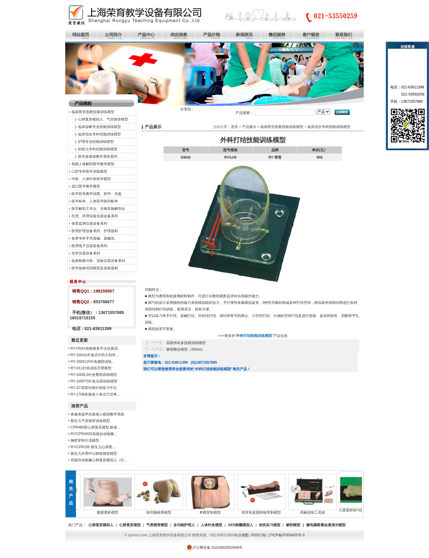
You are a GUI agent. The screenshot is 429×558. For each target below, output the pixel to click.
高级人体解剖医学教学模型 (93, 164)
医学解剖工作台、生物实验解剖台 (98, 209)
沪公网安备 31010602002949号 (214, 548)
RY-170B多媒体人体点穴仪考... (95, 394)
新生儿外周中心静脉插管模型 (94, 453)
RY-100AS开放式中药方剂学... (95, 355)
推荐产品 (79, 406)
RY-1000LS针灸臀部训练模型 (94, 375)
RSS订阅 (258, 535)
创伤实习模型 (269, 525)
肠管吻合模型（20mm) (184, 349)
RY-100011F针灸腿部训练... (93, 362)
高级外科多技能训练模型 (186, 343)
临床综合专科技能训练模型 (99, 134)
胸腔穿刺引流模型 (85, 440)
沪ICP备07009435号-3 (286, 535)
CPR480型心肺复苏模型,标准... (95, 427)
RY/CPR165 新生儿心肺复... (93, 447)
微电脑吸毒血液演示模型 (326, 525)
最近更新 (79, 340)
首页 (234, 127)
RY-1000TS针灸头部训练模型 (94, 381)
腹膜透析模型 (110, 511)
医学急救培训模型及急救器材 (95, 268)
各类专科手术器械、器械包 (93, 238)
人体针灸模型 (211, 525)
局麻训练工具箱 (314, 511)
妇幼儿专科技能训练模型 (97, 149)
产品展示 (249, 127)
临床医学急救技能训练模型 (93, 112)
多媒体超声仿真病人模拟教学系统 (97, 414)
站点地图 (241, 535)
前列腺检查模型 (161, 511)
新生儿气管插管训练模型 (90, 421)
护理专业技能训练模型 (96, 142)
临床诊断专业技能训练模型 (99, 127)
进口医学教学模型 (86, 186)
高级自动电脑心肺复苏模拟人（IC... (99, 460)
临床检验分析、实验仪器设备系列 (98, 261)
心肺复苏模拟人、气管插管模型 (103, 119)
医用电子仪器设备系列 (89, 246)
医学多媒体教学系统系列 (97, 156)
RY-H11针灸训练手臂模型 (91, 368)
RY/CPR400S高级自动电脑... (94, 434)
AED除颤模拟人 (240, 525)
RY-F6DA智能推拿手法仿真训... (96, 348)
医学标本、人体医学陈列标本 (95, 201)
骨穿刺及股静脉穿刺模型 (263, 511)
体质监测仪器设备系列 (89, 223)
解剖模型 (293, 525)
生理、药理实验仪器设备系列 (95, 216)
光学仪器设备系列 (86, 253)
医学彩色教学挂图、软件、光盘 (97, 194)
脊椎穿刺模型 (212, 511)
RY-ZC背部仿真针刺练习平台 (94, 388)
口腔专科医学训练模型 (89, 171)
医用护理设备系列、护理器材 (95, 231)
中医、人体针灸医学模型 (91, 179)
